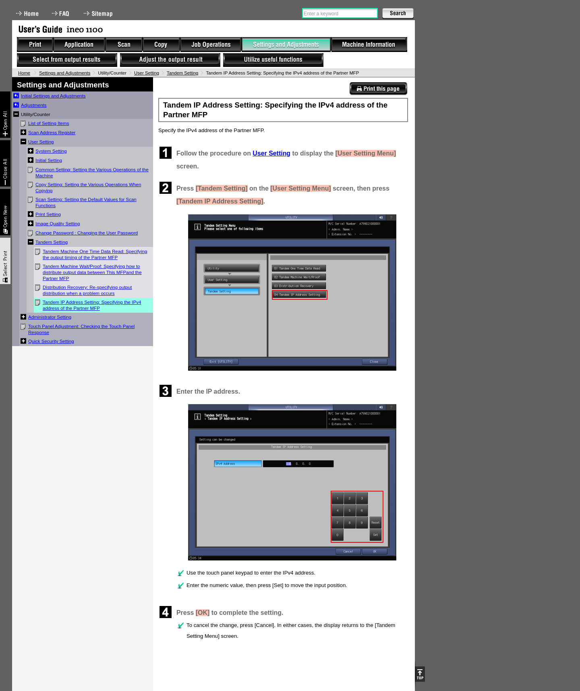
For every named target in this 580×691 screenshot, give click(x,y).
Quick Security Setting (51, 341)
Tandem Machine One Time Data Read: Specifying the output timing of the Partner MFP (95, 254)
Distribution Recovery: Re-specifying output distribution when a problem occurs (87, 290)
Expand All (5, 114)
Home (27, 13)
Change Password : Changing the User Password (86, 232)
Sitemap (99, 13)
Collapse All (5, 163)
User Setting (146, 73)
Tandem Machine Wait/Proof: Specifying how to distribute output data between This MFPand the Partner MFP (92, 272)
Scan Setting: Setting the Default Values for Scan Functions (86, 202)
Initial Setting (48, 160)
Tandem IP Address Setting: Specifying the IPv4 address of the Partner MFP (92, 305)
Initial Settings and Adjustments (53, 95)
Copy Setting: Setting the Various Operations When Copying (88, 187)
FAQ (61, 13)
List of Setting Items (48, 123)
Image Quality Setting (57, 223)
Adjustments (34, 105)
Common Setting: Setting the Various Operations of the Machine (92, 172)
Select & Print (5, 261)
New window (5, 212)
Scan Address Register (51, 132)
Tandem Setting (182, 73)
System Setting (51, 151)
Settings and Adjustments (64, 73)
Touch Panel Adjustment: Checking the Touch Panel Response (81, 329)
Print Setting (48, 214)
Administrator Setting (49, 317)
